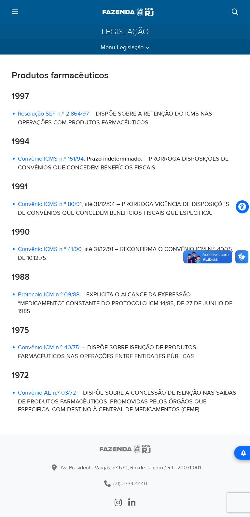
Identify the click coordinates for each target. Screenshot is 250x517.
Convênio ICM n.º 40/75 (48, 347)
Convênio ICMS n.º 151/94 (51, 158)
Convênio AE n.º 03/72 (47, 392)
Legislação (125, 32)
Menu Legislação (125, 47)
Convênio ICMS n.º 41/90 (49, 249)
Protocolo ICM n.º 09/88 (48, 294)
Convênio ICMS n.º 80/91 (50, 204)
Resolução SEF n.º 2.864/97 (53, 113)
